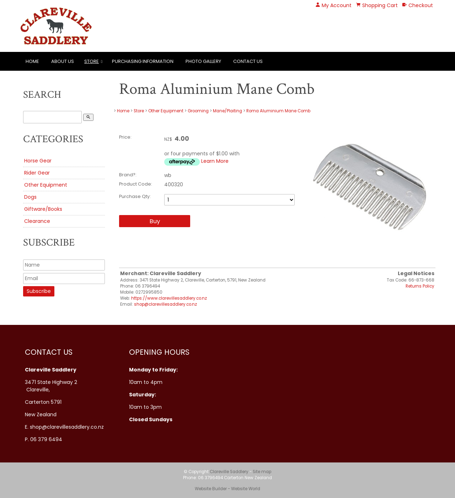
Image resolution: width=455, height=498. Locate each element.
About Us (62, 61)
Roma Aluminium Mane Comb (278, 111)
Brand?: (127, 175)
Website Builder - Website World (227, 489)
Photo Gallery (203, 61)
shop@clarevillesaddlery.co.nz (165, 304)
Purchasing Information (142, 61)
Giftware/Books (43, 209)
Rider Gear (37, 172)
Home (32, 61)
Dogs (30, 196)
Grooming (198, 111)
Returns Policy (420, 286)
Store (91, 61)
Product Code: (135, 184)
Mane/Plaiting (227, 111)
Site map (262, 472)
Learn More (215, 161)
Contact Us (248, 61)
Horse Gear (38, 160)
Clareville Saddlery (229, 472)
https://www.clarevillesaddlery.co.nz (169, 298)
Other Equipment (45, 184)
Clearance (37, 221)
